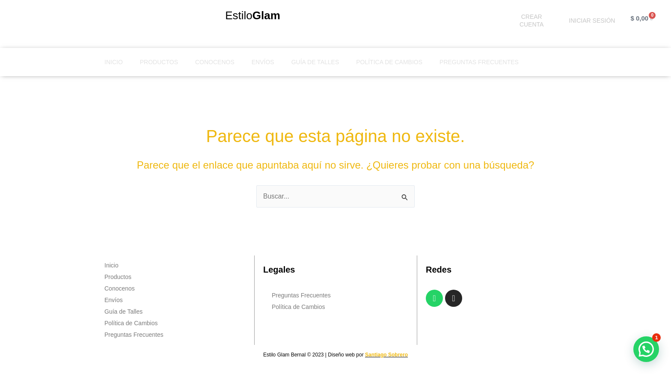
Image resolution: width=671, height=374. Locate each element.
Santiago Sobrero (386, 355)
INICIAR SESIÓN (592, 20)
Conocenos (215, 62)
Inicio (113, 62)
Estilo (252, 15)
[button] (646, 349)
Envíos (263, 62)
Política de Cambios (389, 62)
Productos (159, 62)
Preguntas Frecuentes (479, 62)
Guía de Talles (315, 62)
